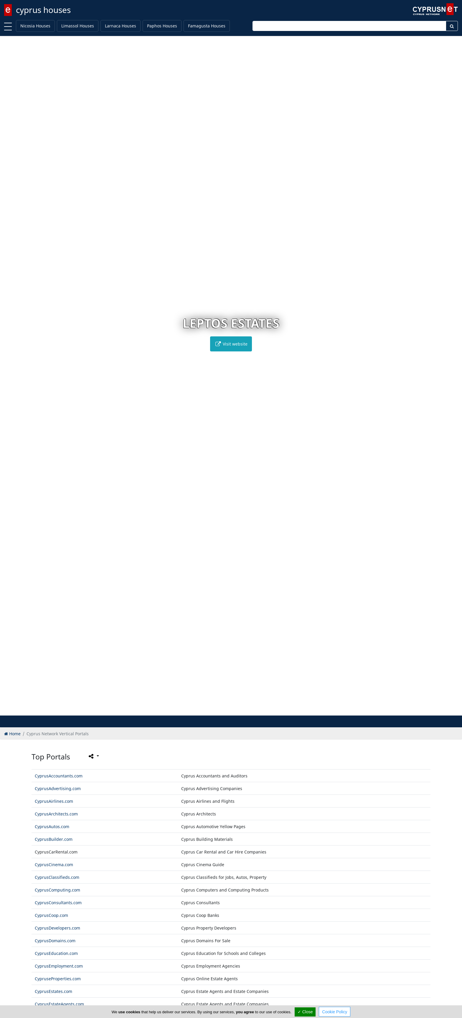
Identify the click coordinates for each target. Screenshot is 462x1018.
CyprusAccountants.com (58, 776)
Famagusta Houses (206, 26)
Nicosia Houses (35, 26)
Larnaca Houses (120, 26)
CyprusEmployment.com (59, 966)
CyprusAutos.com (52, 826)
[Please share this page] (93, 756)
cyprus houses (43, 9)
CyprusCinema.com (54, 864)
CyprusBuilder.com (53, 839)
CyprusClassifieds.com (57, 877)
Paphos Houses (162, 26)
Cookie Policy (334, 1011)
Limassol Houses (77, 26)
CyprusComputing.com (57, 890)
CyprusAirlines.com (54, 801)
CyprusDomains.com (55, 940)
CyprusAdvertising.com (58, 788)
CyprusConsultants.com (58, 902)
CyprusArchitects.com (56, 814)
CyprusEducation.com (56, 953)
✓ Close (305, 1011)
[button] (219, 710)
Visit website (231, 344)
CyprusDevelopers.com (57, 928)
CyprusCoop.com (51, 915)
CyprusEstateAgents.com (59, 1004)
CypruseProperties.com (58, 978)
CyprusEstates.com (53, 991)
